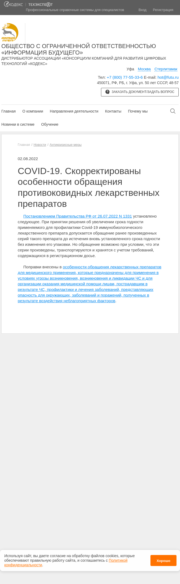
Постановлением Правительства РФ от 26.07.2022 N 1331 (77, 216)
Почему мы (137, 111)
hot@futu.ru (168, 77)
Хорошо (163, 559)
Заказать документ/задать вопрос (139, 92)
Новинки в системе (17, 124)
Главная (8, 111)
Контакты (113, 111)
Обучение (49, 124)
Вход (142, 10)
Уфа (130, 69)
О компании (32, 111)
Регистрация (163, 10)
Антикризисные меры (66, 145)
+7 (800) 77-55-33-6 (125, 77)
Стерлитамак (165, 69)
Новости (40, 145)
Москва (144, 69)
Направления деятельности (74, 111)
